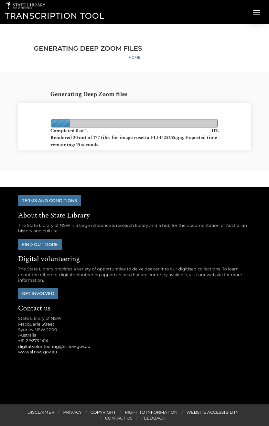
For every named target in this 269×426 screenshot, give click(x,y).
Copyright (103, 412)
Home (134, 57)
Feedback (153, 418)
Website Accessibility (213, 412)
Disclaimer (40, 412)
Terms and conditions (49, 200)
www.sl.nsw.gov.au (37, 351)
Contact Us (119, 418)
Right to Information (151, 412)
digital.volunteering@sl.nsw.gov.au (54, 346)
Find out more (40, 244)
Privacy (72, 412)
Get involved (38, 293)
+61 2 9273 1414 (33, 340)
